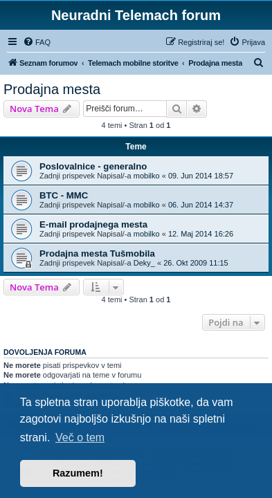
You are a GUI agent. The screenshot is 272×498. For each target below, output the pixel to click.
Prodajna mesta (51, 89)
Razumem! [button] (78, 473)
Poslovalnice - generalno (93, 166)
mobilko (147, 176)
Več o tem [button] (80, 437)
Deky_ (144, 263)
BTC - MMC (63, 195)
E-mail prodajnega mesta (93, 224)
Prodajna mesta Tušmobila (97, 253)
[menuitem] (37, 42)
